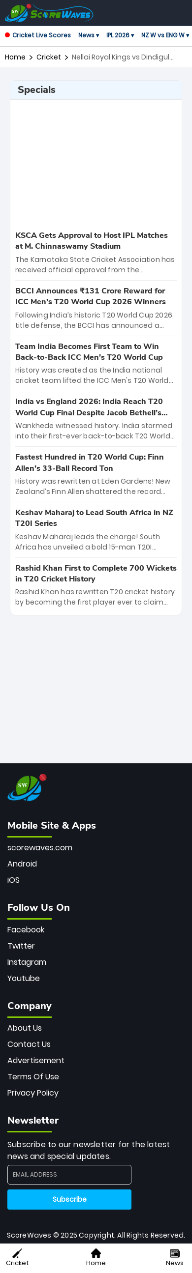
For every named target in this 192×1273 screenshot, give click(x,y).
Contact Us (29, 1044)
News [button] (175, 1258)
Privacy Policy (33, 1093)
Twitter (21, 946)
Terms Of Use (33, 1076)
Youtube (23, 978)
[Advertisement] (96, 163)
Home (15, 57)
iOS (13, 880)
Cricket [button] (17, 1258)
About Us (24, 1028)
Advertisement (35, 1060)
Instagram (26, 962)
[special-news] (96, 252)
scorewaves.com (39, 847)
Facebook (25, 929)
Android (22, 864)
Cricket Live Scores (38, 35)
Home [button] (96, 1258)
